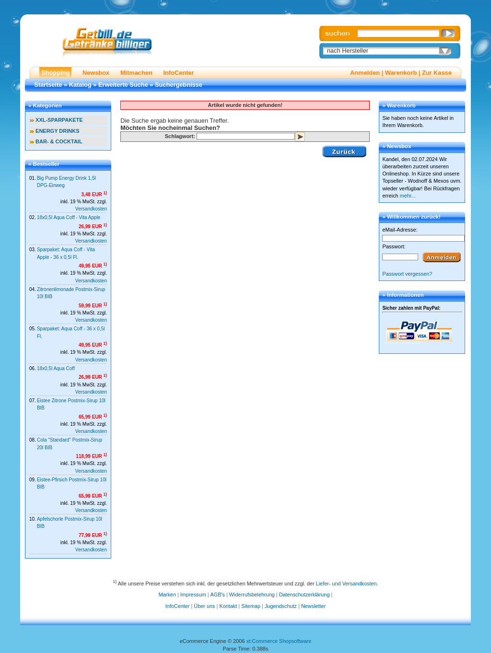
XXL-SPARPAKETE (59, 120)
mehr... (408, 195)
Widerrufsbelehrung (252, 594)
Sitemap (250, 606)
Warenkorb (401, 72)
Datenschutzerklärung (304, 594)
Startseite (48, 84)
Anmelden (365, 72)
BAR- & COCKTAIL (58, 141)
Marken (167, 594)
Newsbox (95, 72)
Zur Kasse (437, 72)
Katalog (80, 84)
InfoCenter (178, 72)
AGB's (217, 594)
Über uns (204, 606)
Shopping (55, 72)
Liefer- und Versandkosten (346, 583)
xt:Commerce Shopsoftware (279, 641)
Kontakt (228, 606)
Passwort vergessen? (407, 274)
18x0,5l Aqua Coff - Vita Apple (69, 217)
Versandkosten (91, 208)
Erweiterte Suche (123, 84)
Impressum (193, 594)
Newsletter (313, 606)
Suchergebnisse (178, 84)
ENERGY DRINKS (57, 131)
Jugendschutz (281, 606)
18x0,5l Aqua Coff (56, 368)
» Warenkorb (398, 105)
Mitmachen (136, 72)
